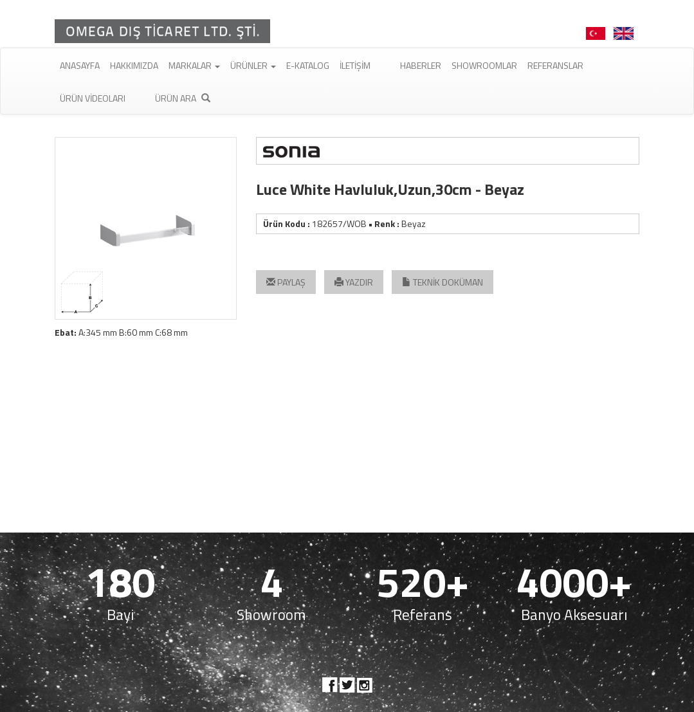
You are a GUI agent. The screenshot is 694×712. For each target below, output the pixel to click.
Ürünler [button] (253, 65)
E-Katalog (307, 65)
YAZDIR (353, 282)
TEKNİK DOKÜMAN (442, 282)
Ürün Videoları (92, 98)
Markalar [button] (194, 65)
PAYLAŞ (286, 282)
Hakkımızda (134, 65)
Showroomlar (484, 65)
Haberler (420, 65)
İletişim (355, 65)
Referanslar (555, 65)
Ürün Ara (182, 98)
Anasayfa (80, 65)
